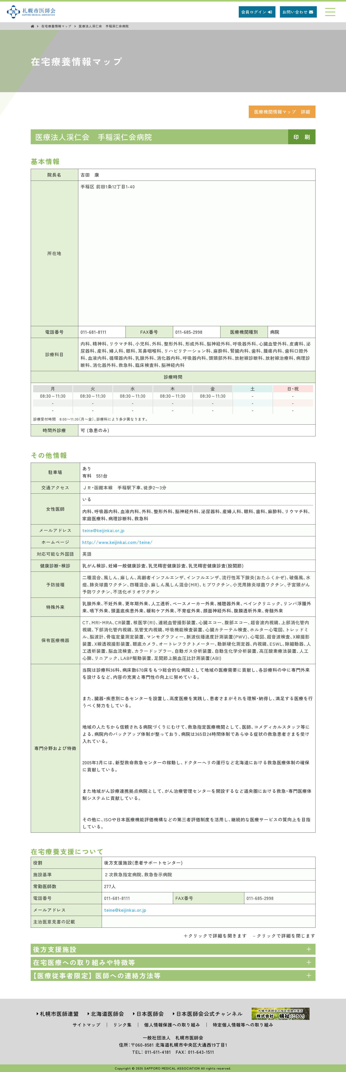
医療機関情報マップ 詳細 (282, 111)
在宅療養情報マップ (57, 26)
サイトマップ (87, 1024)
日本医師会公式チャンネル (209, 1013)
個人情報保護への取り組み (172, 1024)
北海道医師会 (107, 1013)
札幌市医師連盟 (59, 1013)
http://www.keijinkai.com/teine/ (117, 542)
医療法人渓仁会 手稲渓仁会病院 (104, 26)
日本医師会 (150, 1013)
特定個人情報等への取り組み (243, 1024)
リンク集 (122, 1024)
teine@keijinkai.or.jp (103, 530)
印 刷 (301, 137)
